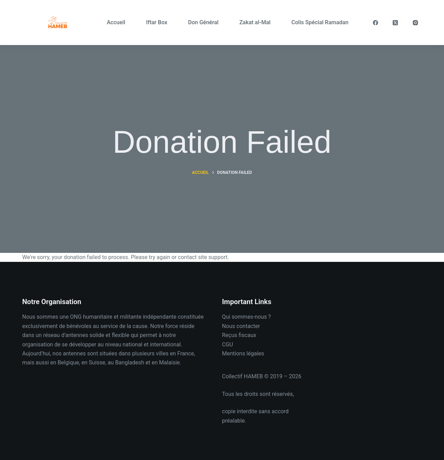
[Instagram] (415, 22)
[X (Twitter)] (395, 22)
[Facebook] (375, 22)
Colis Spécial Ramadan (319, 22)
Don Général (203, 22)
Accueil (116, 22)
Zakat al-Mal (255, 22)
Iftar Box (156, 22)
